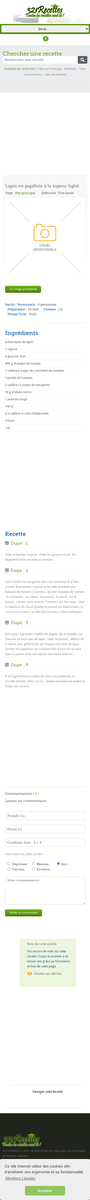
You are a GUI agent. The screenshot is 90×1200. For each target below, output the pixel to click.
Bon (62, 864)
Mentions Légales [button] (20, 1178)
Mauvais (40, 864)
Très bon (15, 869)
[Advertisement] (45, 125)
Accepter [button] (45, 1191)
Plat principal (25, 193)
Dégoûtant (17, 864)
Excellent (41, 869)
